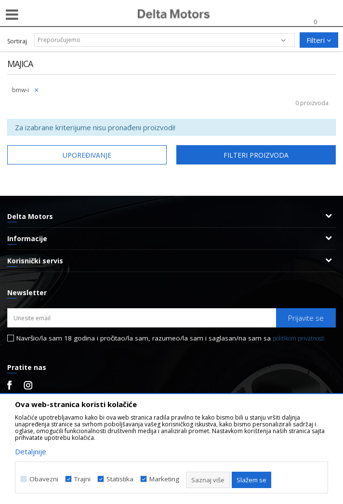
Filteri (318, 40)
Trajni (82, 479)
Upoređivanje (87, 155)
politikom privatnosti (299, 338)
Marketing (164, 479)
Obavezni (43, 479)
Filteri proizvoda (256, 155)
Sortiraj (17, 41)
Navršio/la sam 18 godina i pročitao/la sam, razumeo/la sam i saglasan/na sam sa (170, 338)
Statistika (119, 479)
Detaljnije (30, 451)
